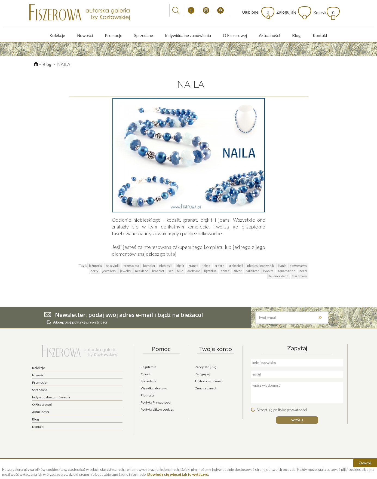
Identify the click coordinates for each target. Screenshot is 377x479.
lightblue (210, 271)
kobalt (206, 266)
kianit (282, 266)
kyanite (268, 271)
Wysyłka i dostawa (154, 388)
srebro (219, 266)
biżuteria (95, 266)
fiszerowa (299, 276)
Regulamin (148, 367)
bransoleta (131, 266)
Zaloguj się (286, 12)
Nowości (85, 35)
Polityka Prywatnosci (156, 402)
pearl (303, 271)
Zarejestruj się (205, 367)
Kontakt (320, 35)
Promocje (113, 35)
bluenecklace (278, 276)
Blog (296, 35)
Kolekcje (57, 35)
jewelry (125, 271)
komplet (149, 266)
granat (193, 266)
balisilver (252, 271)
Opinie (146, 374)
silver (238, 271)
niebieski (165, 266)
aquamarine (286, 271)
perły (94, 271)
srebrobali (235, 266)
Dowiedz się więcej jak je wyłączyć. (178, 474)
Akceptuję (62, 322)
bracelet (158, 271)
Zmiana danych (206, 388)
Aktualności (269, 35)
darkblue (193, 271)
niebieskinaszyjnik (260, 266)
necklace (141, 271)
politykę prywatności (89, 322)
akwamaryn (298, 266)
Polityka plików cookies (157, 409)
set (170, 271)
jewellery (109, 271)
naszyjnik (112, 266)
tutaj (171, 254)
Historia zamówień (209, 381)
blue (180, 271)
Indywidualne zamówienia (188, 35)
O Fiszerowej (235, 35)
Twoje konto (215, 348)
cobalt (225, 271)
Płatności (147, 395)
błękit (180, 266)
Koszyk (324, 12)
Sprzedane (143, 35)
